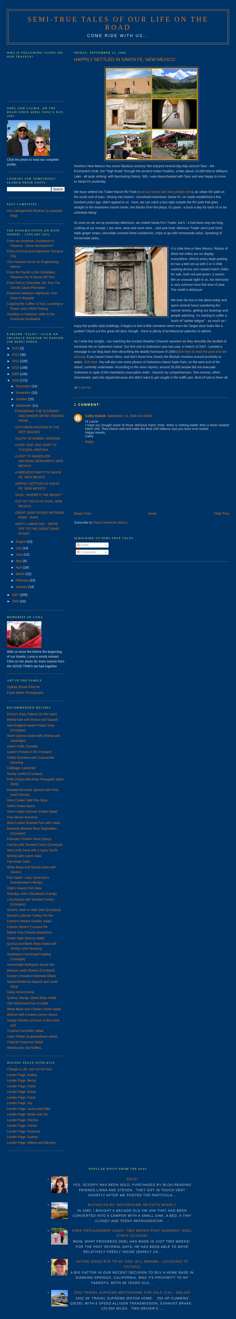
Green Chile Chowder (22, 746)
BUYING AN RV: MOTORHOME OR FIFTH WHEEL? (132, 1205)
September (24, 405)
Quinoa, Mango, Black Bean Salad (31, 998)
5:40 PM (85, 387)
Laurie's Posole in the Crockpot (29, 752)
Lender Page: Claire (21, 1086)
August (21, 541)
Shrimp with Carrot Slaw (24, 856)
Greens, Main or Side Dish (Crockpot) (34, 910)
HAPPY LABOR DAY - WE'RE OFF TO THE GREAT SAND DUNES (37, 528)
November (24, 392)
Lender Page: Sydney (22, 1137)
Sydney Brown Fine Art (23, 687)
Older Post (221, 513)
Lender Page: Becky (21, 1080)
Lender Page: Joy (19, 1103)
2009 (16, 374)
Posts (82, 545)
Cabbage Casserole (21, 768)
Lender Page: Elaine (21, 1092)
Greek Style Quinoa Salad (25, 938)
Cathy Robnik (95, 416)
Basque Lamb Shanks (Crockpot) (30, 970)
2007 (16, 595)
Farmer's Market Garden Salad (29, 921)
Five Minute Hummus (22, 817)
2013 (16, 348)
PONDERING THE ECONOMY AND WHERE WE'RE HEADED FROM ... (39, 416)
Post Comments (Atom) (110, 522)
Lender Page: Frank (21, 1097)
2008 (16, 380)
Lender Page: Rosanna (23, 1131)
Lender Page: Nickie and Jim (27, 1114)
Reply (89, 442)
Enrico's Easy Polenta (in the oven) (32, 714)
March (21, 574)
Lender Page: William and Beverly (31, 1142)
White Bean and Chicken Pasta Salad (34, 1009)
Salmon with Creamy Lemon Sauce (32, 1014)
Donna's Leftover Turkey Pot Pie (30, 915)
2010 (16, 367)
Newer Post (82, 513)
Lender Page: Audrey (22, 1075)
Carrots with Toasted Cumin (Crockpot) (34, 844)
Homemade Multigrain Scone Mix (30, 964)
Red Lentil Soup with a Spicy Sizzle (32, 850)
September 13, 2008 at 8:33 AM (129, 416)
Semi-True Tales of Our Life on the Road (118, 23)
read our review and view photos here (165, 192)
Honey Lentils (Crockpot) (24, 774)
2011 (16, 361)
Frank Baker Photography (25, 693)
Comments (86, 552)
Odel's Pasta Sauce (21, 806)
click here (90, 362)
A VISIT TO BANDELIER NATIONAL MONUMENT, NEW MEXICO (39, 461)
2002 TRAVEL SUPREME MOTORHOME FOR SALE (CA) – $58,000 (132, 1292)
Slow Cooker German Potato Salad (32, 811)
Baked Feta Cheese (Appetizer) (29, 932)
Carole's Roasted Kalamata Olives (31, 976)
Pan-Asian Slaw (18, 861)
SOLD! (132, 1179)
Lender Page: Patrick (22, 1125)
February (23, 580)
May (19, 561)
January (22, 587)
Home (152, 513)
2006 (16, 601)
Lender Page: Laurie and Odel (28, 1109)
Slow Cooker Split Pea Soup (27, 800)
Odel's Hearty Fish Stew (24, 888)
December (24, 386)
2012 (16, 354)
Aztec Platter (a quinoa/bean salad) (32, 1036)
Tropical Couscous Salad (25, 1042)
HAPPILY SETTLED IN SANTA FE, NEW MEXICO (124, 59)
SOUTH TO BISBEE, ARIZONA (37, 438)
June (20, 554)
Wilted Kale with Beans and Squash (32, 719)
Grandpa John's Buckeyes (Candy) (32, 894)
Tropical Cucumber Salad (25, 1031)
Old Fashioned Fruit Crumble (27, 1003)
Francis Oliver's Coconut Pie (27, 927)
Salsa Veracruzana (20, 992)
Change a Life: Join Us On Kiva (29, 1069)
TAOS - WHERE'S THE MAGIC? (38, 495)
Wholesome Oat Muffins (24, 1048)
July (19, 548)
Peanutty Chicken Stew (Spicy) (29, 839)
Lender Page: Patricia (22, 1120)
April (19, 567)
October (22, 399)
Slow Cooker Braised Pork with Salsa (33, 823)
